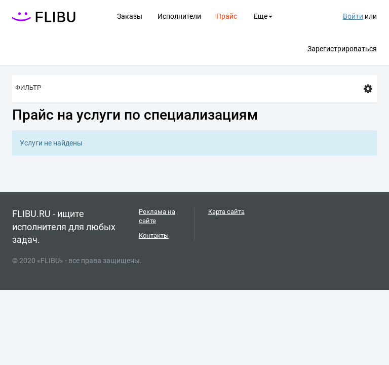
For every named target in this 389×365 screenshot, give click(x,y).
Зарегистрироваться (342, 49)
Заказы (129, 16)
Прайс (226, 16)
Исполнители (179, 16)
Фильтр (193, 89)
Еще (263, 16)
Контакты (154, 235)
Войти (353, 16)
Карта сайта (226, 211)
